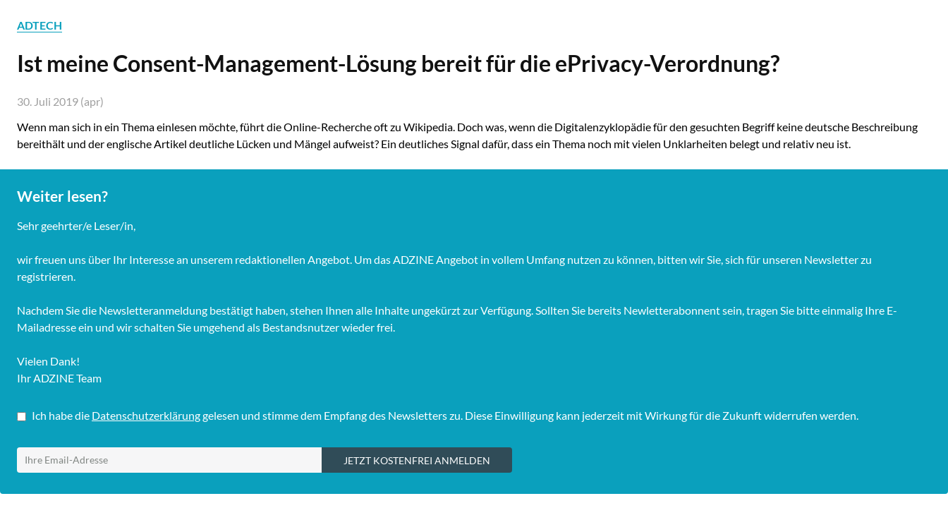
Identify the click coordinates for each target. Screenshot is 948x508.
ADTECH (39, 25)
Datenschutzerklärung (146, 415)
